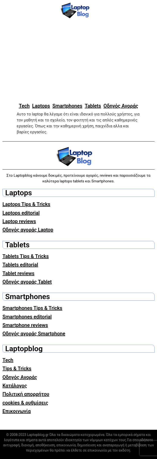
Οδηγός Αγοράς (121, 106)
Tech (24, 106)
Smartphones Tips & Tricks (32, 308)
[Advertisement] (78, 60)
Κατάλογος (14, 386)
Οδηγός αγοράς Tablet (27, 282)
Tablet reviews (18, 273)
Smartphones (67, 106)
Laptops (41, 106)
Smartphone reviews (25, 325)
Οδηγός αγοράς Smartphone (33, 334)
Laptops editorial (21, 213)
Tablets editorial (20, 265)
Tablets (93, 106)
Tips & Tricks (16, 369)
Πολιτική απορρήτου (25, 394)
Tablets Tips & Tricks (25, 256)
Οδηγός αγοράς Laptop (27, 230)
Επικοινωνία (16, 411)
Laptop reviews (19, 221)
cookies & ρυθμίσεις (25, 403)
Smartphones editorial (27, 317)
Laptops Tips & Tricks (26, 204)
